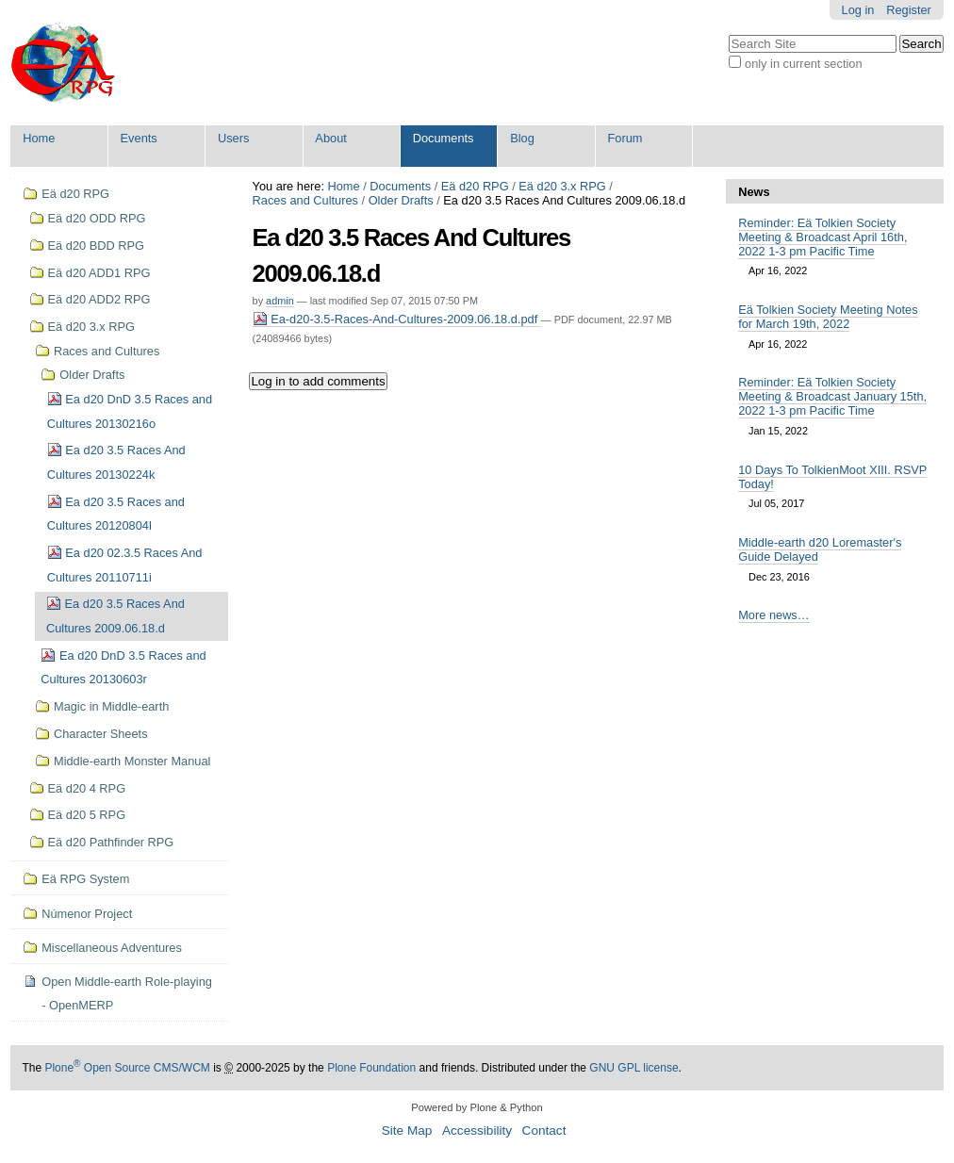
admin (280, 300)
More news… (773, 615)
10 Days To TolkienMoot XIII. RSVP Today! (832, 477)
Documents (443, 138)
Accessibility (477, 1130)
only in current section (803, 64)
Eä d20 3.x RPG (561, 186)
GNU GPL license (633, 1067)
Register (908, 10)
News (753, 192)
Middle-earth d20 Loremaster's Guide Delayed (819, 549)
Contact (544, 1130)
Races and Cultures (305, 200)
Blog (522, 138)
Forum (625, 138)
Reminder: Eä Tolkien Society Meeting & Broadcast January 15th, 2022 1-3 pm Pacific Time (832, 396)
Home (39, 138)
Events (139, 138)
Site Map (407, 1130)
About (330, 138)
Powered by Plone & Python (476, 1107)
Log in (858, 10)
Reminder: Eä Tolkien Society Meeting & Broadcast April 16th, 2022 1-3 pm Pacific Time (822, 237)
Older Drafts (401, 200)
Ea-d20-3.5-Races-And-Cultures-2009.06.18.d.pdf (397, 319)
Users (233, 138)
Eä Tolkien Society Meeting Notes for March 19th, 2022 (827, 317)
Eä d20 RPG (475, 186)
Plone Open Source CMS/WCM (126, 1067)
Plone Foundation (371, 1067)
